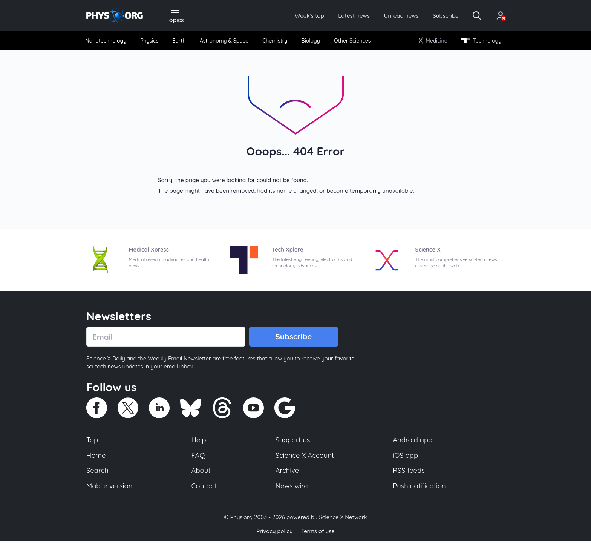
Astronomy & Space (224, 41)
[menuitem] (107, 42)
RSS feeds (409, 472)
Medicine (432, 41)
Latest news (345, 16)
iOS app (405, 457)
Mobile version (109, 487)
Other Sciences (351, 41)
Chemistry (275, 41)
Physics (151, 41)
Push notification (420, 487)
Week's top (298, 16)
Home (96, 457)
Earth (179, 41)
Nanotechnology (108, 41)
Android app (413, 441)
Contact (204, 487)
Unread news (394, 16)
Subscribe (440, 16)
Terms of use (318, 533)
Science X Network (342, 519)
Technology (480, 41)
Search (97, 472)
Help (199, 441)
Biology (310, 41)
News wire (291, 487)
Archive (287, 472)
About (201, 472)
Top (92, 441)
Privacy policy (274, 533)
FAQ (198, 457)
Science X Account (305, 457)
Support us (292, 441)
